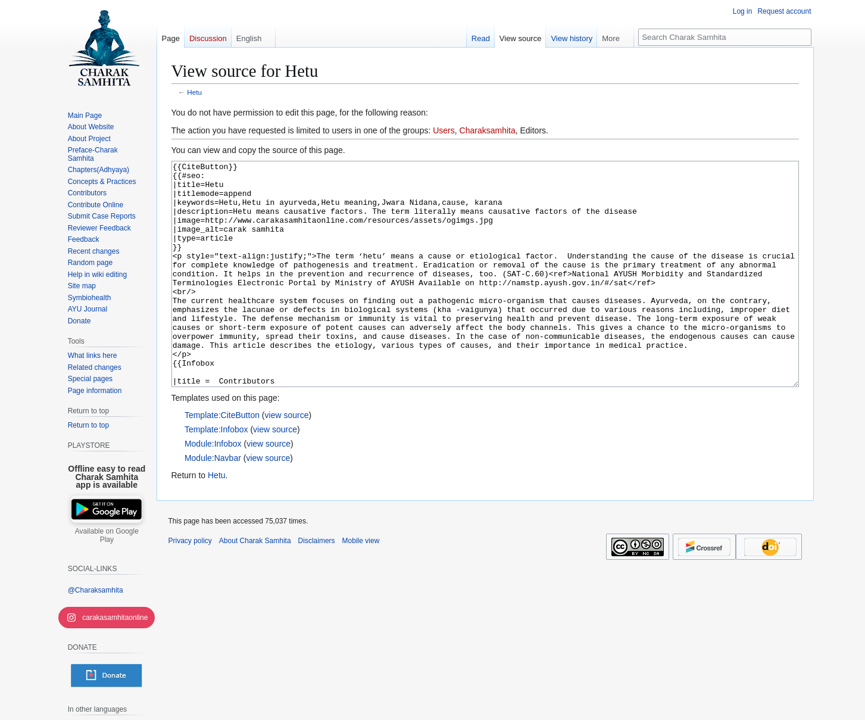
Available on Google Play (107, 535)
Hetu (194, 92)
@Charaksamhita (95, 590)
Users (444, 130)
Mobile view (361, 585)
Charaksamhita (488, 130)
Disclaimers (316, 585)
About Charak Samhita (255, 585)
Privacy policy (190, 585)
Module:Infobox (213, 488)
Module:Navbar (213, 502)
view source (287, 460)
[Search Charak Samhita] (724, 37)
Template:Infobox (216, 474)
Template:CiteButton (222, 460)
